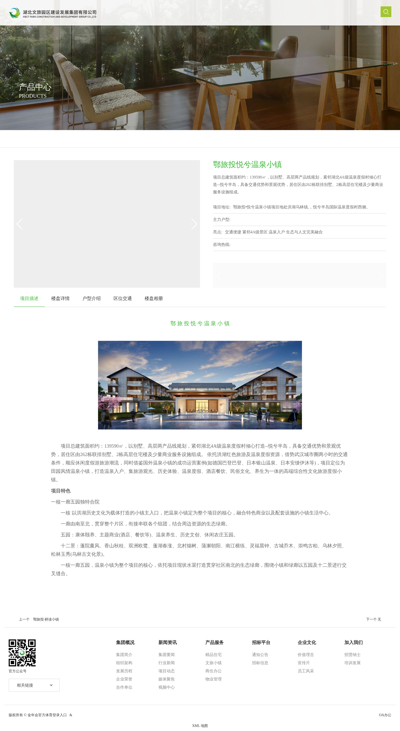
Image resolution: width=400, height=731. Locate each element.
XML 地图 (200, 726)
